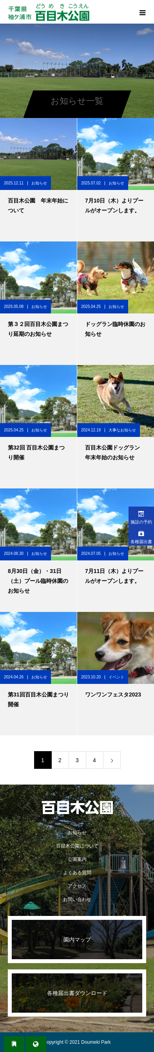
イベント (116, 677)
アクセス (77, 886)
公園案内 (77, 859)
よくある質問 (77, 872)
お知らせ (39, 183)
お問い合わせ (77, 899)
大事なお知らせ (122, 430)
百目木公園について (77, 846)
